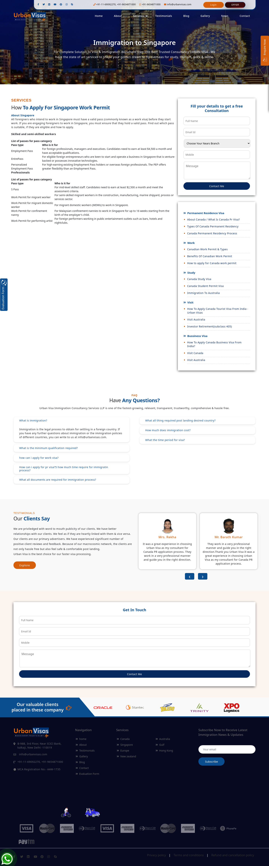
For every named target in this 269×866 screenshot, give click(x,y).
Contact (245, 16)
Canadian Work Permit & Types (207, 249)
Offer (235, 5)
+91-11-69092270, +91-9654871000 (114, 4)
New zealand (126, 756)
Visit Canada (195, 353)
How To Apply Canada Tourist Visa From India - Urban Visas (217, 310)
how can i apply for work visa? (39, 458)
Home (99, 16)
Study (191, 272)
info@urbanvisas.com (177, 4)
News (224, 16)
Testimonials (163, 16)
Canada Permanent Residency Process (212, 233)
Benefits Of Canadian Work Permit (209, 256)
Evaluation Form (87, 774)
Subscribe (211, 761)
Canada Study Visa (199, 279)
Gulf (160, 744)
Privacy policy (156, 855)
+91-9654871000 (150, 4)
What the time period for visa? (165, 440)
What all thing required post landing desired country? (180, 420)
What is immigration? (33, 420)
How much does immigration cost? (168, 430)
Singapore (125, 744)
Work (191, 243)
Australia (163, 739)
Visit (190, 302)
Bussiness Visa (197, 336)
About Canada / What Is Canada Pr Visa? (213, 219)
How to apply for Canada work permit (211, 263)
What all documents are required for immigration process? (57, 479)
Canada (123, 739)
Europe (123, 750)
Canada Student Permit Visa (205, 286)
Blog (186, 16)
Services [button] (138, 16)
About (118, 16)
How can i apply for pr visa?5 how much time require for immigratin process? (63, 468)
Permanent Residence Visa (205, 213)
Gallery (205, 16)
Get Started (134, 65)
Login (213, 4)
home (81, 739)
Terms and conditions (189, 855)
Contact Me (216, 186)
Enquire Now (265, 50)
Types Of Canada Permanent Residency (213, 226)
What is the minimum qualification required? (48, 448)
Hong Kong (164, 750)
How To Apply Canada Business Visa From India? (214, 344)
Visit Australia (196, 319)
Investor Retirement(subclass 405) (209, 326)
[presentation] (189, 576)
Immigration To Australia (203, 293)
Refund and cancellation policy (232, 855)
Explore (24, 565)
